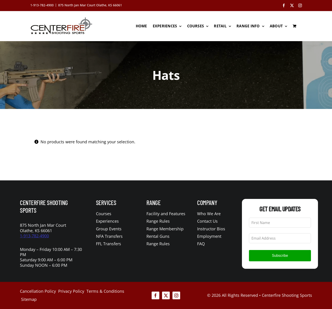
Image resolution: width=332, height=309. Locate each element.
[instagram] (176, 295)
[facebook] (155, 295)
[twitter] (166, 295)
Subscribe (280, 255)
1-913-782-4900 (34, 235)
